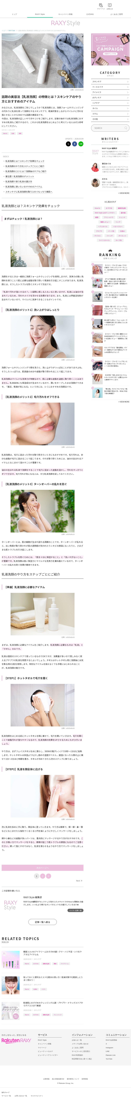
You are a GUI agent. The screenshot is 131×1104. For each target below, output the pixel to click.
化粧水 (35, 989)
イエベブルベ (117, 226)
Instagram (109, 1048)
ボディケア (96, 97)
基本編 (123, 213)
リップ (118, 222)
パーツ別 (111, 231)
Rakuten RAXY (13, 6)
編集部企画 (46, 964)
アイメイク (96, 92)
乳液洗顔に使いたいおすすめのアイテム (23, 186)
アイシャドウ (108, 217)
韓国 (55, 964)
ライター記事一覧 (75, 910)
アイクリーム (65, 964)
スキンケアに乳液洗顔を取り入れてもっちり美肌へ (28, 191)
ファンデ (109, 236)
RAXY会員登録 (111, 1040)
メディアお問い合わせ (80, 1044)
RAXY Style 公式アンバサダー (105, 213)
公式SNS (90, 14)
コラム (95, 113)
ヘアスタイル (102, 226)
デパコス (97, 236)
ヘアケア (96, 103)
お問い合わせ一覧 (21, 1096)
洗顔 (20, 133)
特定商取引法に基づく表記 (82, 1059)
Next (79, 880)
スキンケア (12, 130)
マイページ (42, 1048)
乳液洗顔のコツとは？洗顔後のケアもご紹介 (25, 171)
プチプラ (99, 231)
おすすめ (35, 964)
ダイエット (122, 236)
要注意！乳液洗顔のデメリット (19, 176)
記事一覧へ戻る (42, 922)
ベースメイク (97, 87)
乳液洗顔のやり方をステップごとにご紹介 (24, 166)
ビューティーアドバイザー (48, 1055)
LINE (108, 1051)
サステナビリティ (37, 1096)
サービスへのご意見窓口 (81, 1051)
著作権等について (73, 1079)
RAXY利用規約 (77, 1055)
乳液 (13, 133)
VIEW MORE (123, 193)
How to (5, 133)
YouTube (109, 1059)
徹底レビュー (105, 222)
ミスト (43, 989)
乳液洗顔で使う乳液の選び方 (18, 181)
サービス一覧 (6, 1096)
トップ (14, 14)
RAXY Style (40, 14)
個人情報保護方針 (58, 1079)
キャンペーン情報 (65, 14)
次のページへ (42, 867)
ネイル (95, 108)
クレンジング (57, 1015)
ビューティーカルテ (45, 1051)
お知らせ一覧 (77, 1040)
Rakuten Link (111, 1055)
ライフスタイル (104, 240)
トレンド (122, 217)
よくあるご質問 (116, 14)
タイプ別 (119, 240)
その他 (95, 119)
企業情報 (46, 1079)
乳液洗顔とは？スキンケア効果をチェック (24, 161)
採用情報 (85, 1079)
